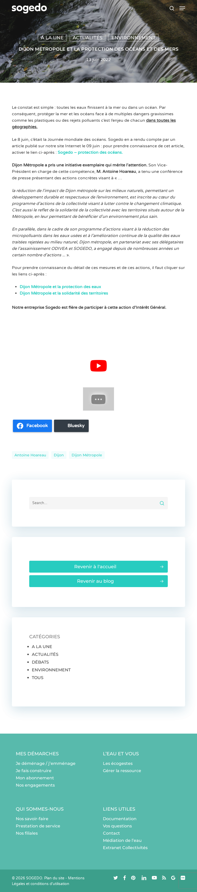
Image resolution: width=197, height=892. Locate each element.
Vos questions (117, 826)
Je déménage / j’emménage (45, 763)
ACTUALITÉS (87, 38)
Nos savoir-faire (32, 818)
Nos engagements (35, 785)
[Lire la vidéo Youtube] (98, 365)
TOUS (37, 677)
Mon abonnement (35, 777)
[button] (182, 8)
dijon (59, 455)
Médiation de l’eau (122, 840)
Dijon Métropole (87, 455)
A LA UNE (52, 38)
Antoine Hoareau (30, 455)
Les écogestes (118, 763)
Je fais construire (33, 770)
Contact (111, 833)
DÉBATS (40, 662)
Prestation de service (38, 826)
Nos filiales (27, 833)
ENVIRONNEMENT (133, 38)
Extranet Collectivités (125, 847)
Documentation (120, 818)
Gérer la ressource (122, 770)
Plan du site (54, 878)
